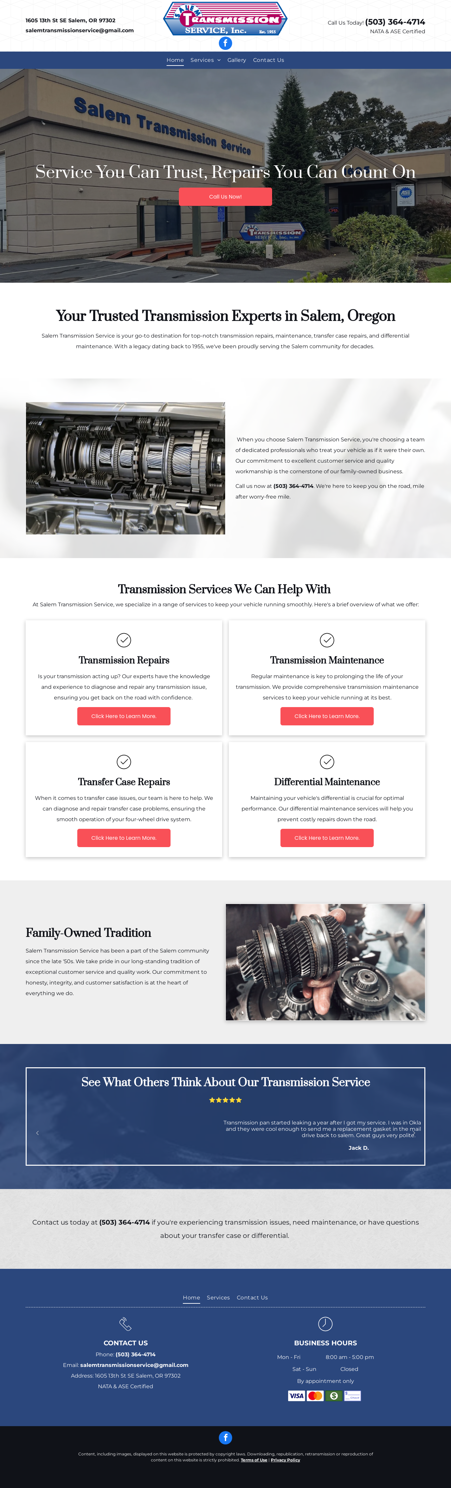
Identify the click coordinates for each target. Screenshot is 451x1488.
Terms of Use (254, 1459)
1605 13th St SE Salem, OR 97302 (70, 20)
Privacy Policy (285, 1459)
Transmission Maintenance (327, 661)
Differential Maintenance (327, 782)
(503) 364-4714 (395, 22)
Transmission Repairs (124, 661)
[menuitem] (175, 60)
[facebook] (225, 44)
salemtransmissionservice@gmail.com (80, 30)
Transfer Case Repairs (124, 782)
